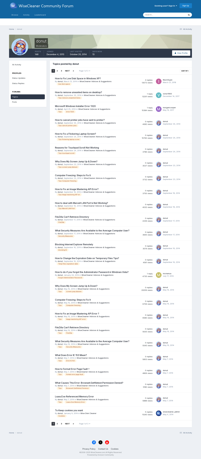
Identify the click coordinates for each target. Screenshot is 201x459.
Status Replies (18, 83)
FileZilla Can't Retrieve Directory (72, 216)
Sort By (185, 71)
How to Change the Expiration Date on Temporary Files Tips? (87, 258)
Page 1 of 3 (84, 71)
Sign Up (185, 5)
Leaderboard (40, 15)
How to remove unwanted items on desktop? (78, 92)
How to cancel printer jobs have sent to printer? (80, 120)
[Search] (155, 15)
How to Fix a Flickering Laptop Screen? (75, 133)
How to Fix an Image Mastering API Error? (77, 189)
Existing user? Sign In (166, 6)
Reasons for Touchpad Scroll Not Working (77, 147)
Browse (15, 15)
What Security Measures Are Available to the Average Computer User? (92, 230)
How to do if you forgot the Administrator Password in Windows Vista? (92, 272)
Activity (26, 15)
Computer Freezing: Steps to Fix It (73, 175)
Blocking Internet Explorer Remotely (74, 244)
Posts (14, 102)
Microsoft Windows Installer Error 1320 (75, 106)
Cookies (115, 449)
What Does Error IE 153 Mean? (71, 355)
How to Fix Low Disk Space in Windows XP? (78, 78)
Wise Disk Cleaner (88, 413)
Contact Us (103, 449)
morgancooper (169, 107)
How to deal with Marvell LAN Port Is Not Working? (81, 203)
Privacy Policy (88, 449)
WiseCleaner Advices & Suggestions (96, 81)
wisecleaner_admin (171, 412)
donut (60, 81)
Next (67, 71)
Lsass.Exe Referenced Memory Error (74, 396)
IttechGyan (167, 80)
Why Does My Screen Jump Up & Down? (76, 161)
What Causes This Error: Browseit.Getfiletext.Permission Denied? (89, 382)
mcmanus (167, 273)
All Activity (16, 64)
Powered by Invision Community (100, 455)
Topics (15, 97)
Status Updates (18, 78)
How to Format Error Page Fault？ (72, 369)
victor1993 (167, 94)
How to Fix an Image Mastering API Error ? (77, 313)
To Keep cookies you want (69, 410)
